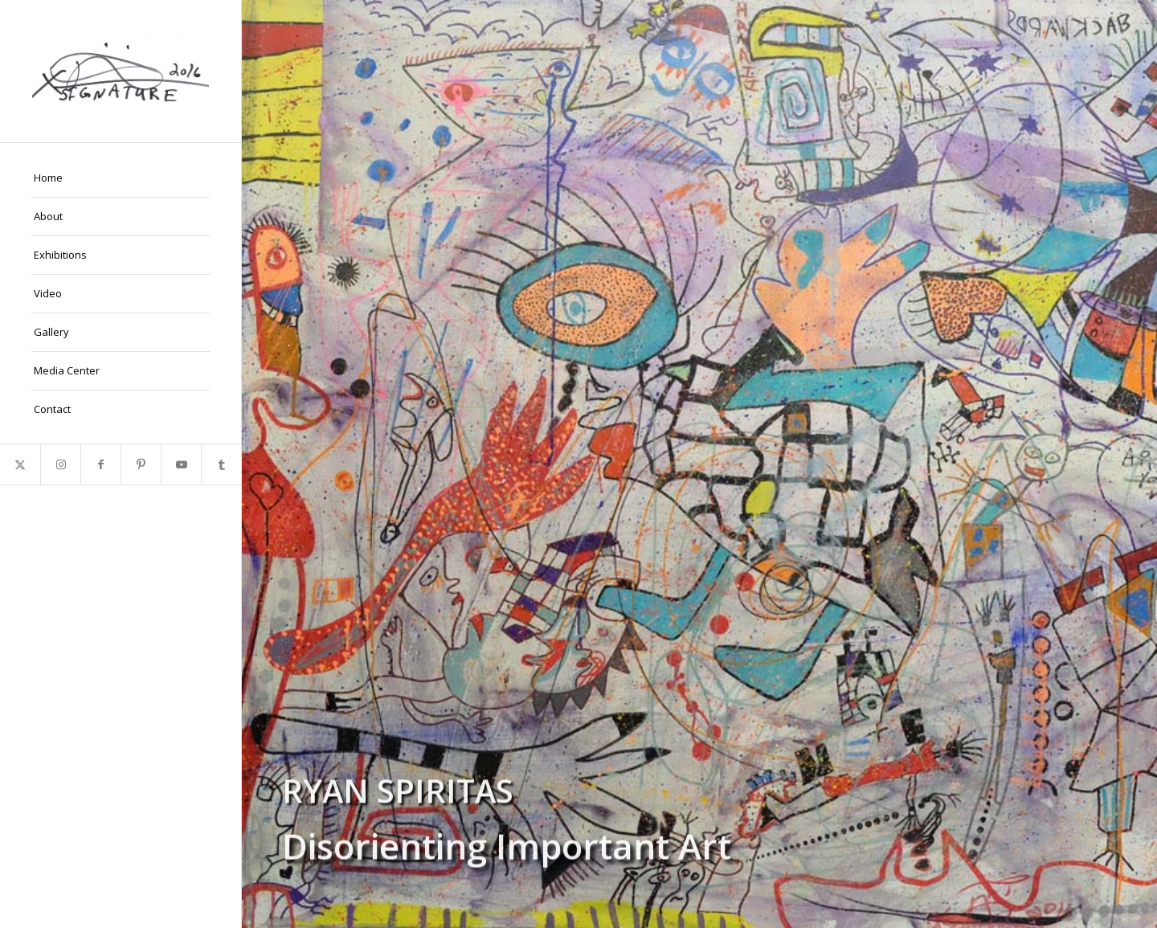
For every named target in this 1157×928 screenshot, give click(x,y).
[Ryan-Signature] (120, 71)
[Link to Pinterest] (141, 464)
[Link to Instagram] (60, 464)
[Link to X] (20, 464)
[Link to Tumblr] (221, 464)
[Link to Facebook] (100, 464)
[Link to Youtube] (181, 464)
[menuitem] (120, 178)
